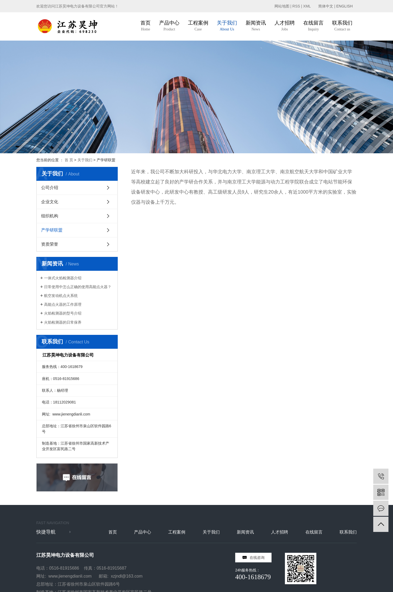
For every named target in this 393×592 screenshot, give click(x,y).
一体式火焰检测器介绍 (62, 278)
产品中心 (142, 532)
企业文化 (49, 201)
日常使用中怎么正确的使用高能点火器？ (77, 287)
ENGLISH (344, 6)
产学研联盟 (51, 230)
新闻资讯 (245, 532)
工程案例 (176, 532)
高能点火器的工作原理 (62, 304)
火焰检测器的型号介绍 (62, 313)
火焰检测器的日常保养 (62, 322)
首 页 (69, 160)
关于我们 (84, 160)
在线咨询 (257, 557)
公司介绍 (49, 187)
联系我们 (348, 532)
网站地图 (281, 6)
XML (307, 6)
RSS (296, 6)
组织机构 (49, 216)
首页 (112, 532)
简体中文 (325, 6)
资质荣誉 (49, 244)
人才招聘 (279, 532)
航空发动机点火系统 (61, 295)
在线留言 (314, 532)
